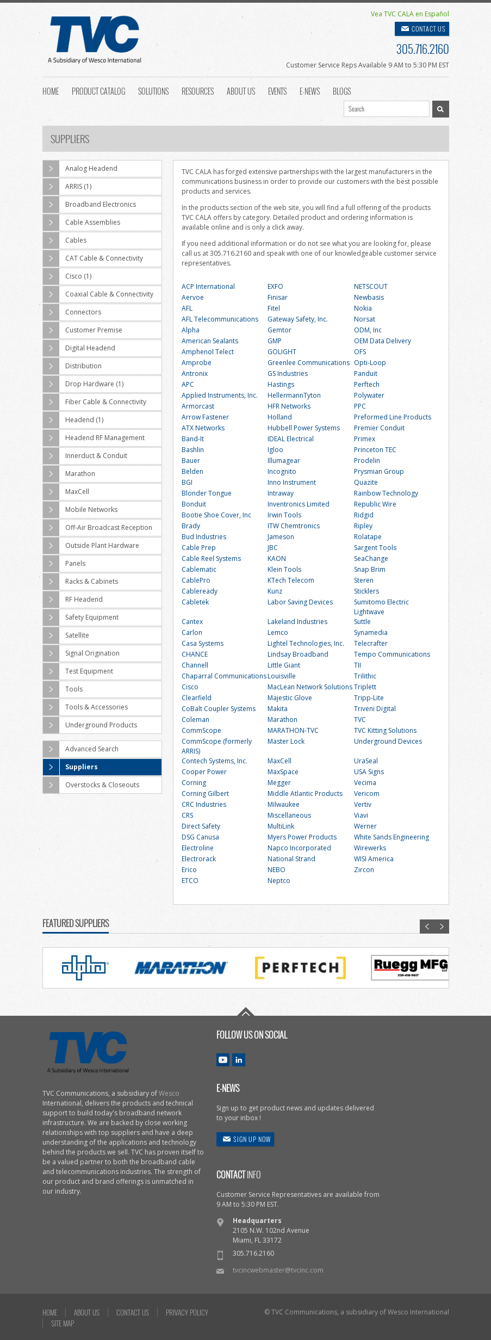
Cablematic (199, 569)
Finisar (278, 297)
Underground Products (90, 725)
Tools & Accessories (85, 707)
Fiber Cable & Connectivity (94, 402)
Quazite (366, 482)
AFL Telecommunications (220, 319)
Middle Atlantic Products (305, 793)
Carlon (192, 632)
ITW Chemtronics (294, 525)
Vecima (365, 782)
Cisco (190, 686)
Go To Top (245, 1011)
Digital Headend (79, 348)
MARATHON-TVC (293, 730)
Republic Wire (375, 504)
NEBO (276, 869)
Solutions (153, 90)
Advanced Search (81, 749)
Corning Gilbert (205, 793)
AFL (187, 308)
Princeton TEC (375, 449)
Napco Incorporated (299, 848)
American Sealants (210, 340)
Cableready (199, 591)
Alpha (191, 330)
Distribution (72, 366)
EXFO (275, 286)
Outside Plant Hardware (91, 546)
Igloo (275, 449)
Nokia (363, 308)
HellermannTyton (294, 395)
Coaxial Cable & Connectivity (98, 294)
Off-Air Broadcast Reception (97, 528)
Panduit (365, 373)
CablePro (196, 580)
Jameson (281, 536)
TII (357, 665)
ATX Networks (203, 428)
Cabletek (195, 602)
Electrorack (199, 858)
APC (188, 384)
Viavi (361, 815)
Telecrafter (371, 643)
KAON (277, 558)
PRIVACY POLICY (187, 1312)
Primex (364, 438)
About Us (241, 90)
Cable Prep (199, 547)
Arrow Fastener (205, 417)
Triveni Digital (375, 708)
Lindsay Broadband (298, 654)
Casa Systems (202, 643)
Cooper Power (204, 771)
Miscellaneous (289, 815)
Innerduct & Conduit (85, 456)
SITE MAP (62, 1323)
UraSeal (366, 760)
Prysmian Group (379, 471)
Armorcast (198, 406)
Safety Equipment (81, 617)
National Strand (291, 858)
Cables (64, 240)
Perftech (367, 384)
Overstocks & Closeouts (91, 785)
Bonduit (194, 504)
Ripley (363, 525)
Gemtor (279, 330)
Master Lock (286, 741)
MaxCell (66, 492)
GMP (275, 340)
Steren (364, 580)
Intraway (281, 493)
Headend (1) (73, 420)
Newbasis (369, 297)
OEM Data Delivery (382, 340)
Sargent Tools (375, 547)
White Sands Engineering (391, 837)
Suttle (362, 621)
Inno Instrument (292, 482)
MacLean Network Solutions (310, 686)
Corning (194, 782)
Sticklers (366, 591)
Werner (365, 826)
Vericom (367, 793)
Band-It (193, 438)
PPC (360, 406)
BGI (187, 482)
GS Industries (288, 373)
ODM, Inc (368, 330)
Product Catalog (98, 90)
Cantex (192, 621)
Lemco (278, 632)
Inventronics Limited (299, 504)
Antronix (195, 373)
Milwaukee (284, 804)
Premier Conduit (379, 428)
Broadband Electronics (89, 204)
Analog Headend (80, 168)
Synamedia (371, 632)
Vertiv (362, 804)
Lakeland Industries (297, 621)
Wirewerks (370, 848)
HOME (49, 1312)
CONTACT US (429, 28)
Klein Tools (284, 569)
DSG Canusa (200, 837)
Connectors (72, 312)
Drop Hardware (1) (83, 384)
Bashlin (193, 449)
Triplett (365, 686)
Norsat (364, 319)
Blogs (342, 90)
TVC (360, 719)
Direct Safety (201, 826)
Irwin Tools (284, 515)
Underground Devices (388, 741)
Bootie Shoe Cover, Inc (216, 515)
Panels (64, 563)
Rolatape (368, 536)
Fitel (274, 308)
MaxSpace (283, 771)
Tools (63, 689)
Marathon (69, 474)
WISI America (374, 858)
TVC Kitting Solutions (385, 730)
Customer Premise (82, 330)
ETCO (190, 880)
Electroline (198, 848)
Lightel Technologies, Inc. (306, 643)
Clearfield (197, 697)
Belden (192, 471)
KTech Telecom (291, 580)
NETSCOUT (371, 286)
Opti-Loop (370, 362)
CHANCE (195, 654)
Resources (198, 90)
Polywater (369, 395)
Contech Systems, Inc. (214, 760)
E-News (310, 90)
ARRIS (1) (67, 186)
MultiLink (281, 826)
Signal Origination (81, 653)
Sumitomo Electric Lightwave (381, 606)
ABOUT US (87, 1312)
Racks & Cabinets (80, 581)
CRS (187, 815)
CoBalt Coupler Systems (219, 708)
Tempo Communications (392, 654)
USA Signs (369, 771)
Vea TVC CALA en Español (410, 13)
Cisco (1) (67, 276)
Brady (191, 525)
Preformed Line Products (392, 417)
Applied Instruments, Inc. (220, 395)
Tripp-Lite (369, 697)
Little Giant (284, 665)
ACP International (208, 286)
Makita (278, 708)
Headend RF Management (94, 438)
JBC (273, 547)
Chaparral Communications (224, 676)
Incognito (282, 471)
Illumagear (284, 460)
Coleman (195, 719)
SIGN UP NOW (252, 1139)
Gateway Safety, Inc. (298, 319)
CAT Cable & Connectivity (93, 258)
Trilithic (365, 676)
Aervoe (193, 297)
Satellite (66, 635)
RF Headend (73, 599)
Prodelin (367, 460)
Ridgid (364, 515)
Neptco (279, 880)
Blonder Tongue (207, 493)
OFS (360, 351)
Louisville (282, 676)
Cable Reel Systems (211, 558)
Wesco (169, 1093)
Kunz (275, 591)
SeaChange (371, 558)
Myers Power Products (302, 837)
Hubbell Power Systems (304, 428)
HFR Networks (289, 406)
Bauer (191, 460)
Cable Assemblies (81, 222)
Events (277, 90)
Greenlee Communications (309, 362)
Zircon (364, 869)
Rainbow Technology (386, 493)
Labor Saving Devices (300, 602)
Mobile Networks (80, 510)
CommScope (201, 730)
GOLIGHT (282, 351)
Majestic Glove (290, 697)
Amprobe (197, 362)
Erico (189, 869)
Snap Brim (370, 569)
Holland (280, 417)
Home (50, 90)
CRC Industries (204, 804)
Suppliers (70, 767)
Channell (195, 665)
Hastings (281, 384)
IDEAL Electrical (291, 438)
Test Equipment (78, 671)
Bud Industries (204, 536)
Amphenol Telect (208, 351)
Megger (279, 782)
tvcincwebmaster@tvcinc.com (278, 1270)
